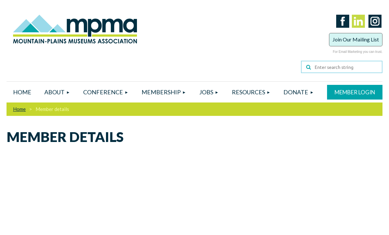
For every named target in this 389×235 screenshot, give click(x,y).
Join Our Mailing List (356, 39)
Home (19, 109)
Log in (354, 92)
